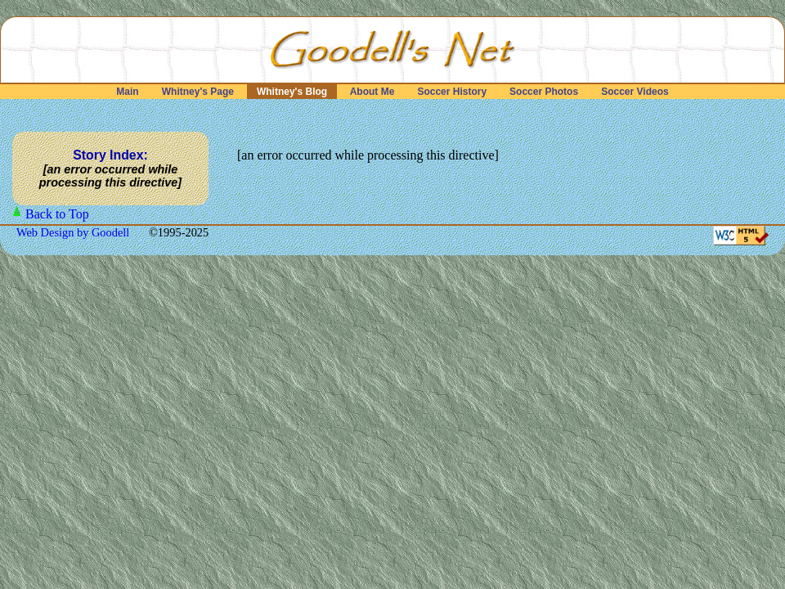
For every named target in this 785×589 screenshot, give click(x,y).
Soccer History (452, 91)
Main (127, 91)
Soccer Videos (635, 91)
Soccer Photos (544, 91)
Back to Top (57, 214)
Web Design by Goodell (74, 232)
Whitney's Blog (292, 91)
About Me (372, 91)
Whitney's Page (197, 91)
